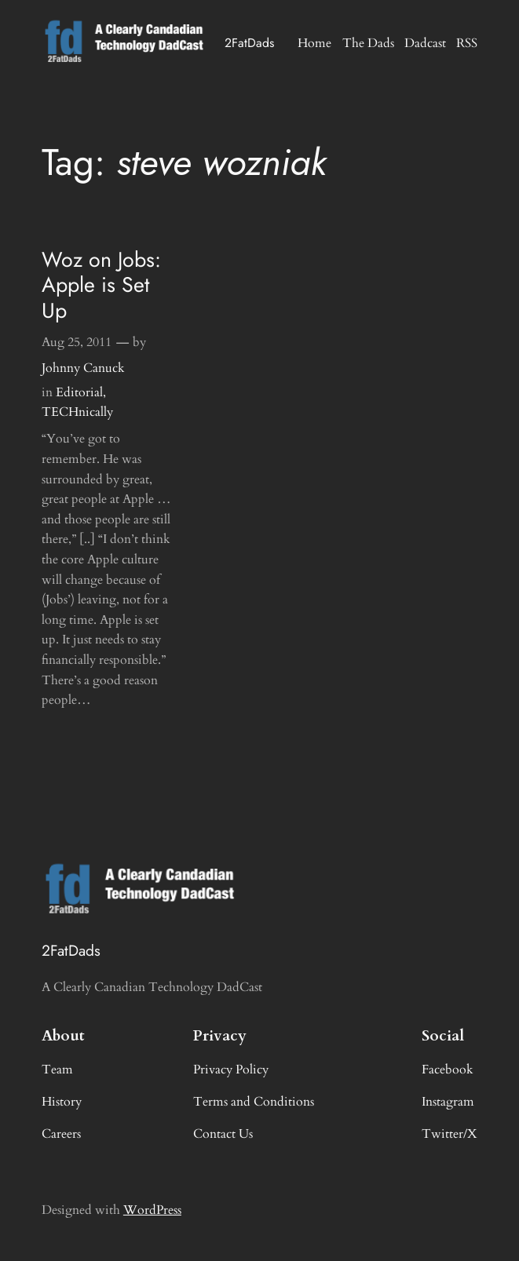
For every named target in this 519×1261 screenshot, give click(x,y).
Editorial (79, 392)
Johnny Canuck (83, 368)
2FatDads (249, 43)
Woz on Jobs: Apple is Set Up (101, 285)
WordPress (152, 1210)
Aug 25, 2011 (76, 342)
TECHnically (77, 412)
